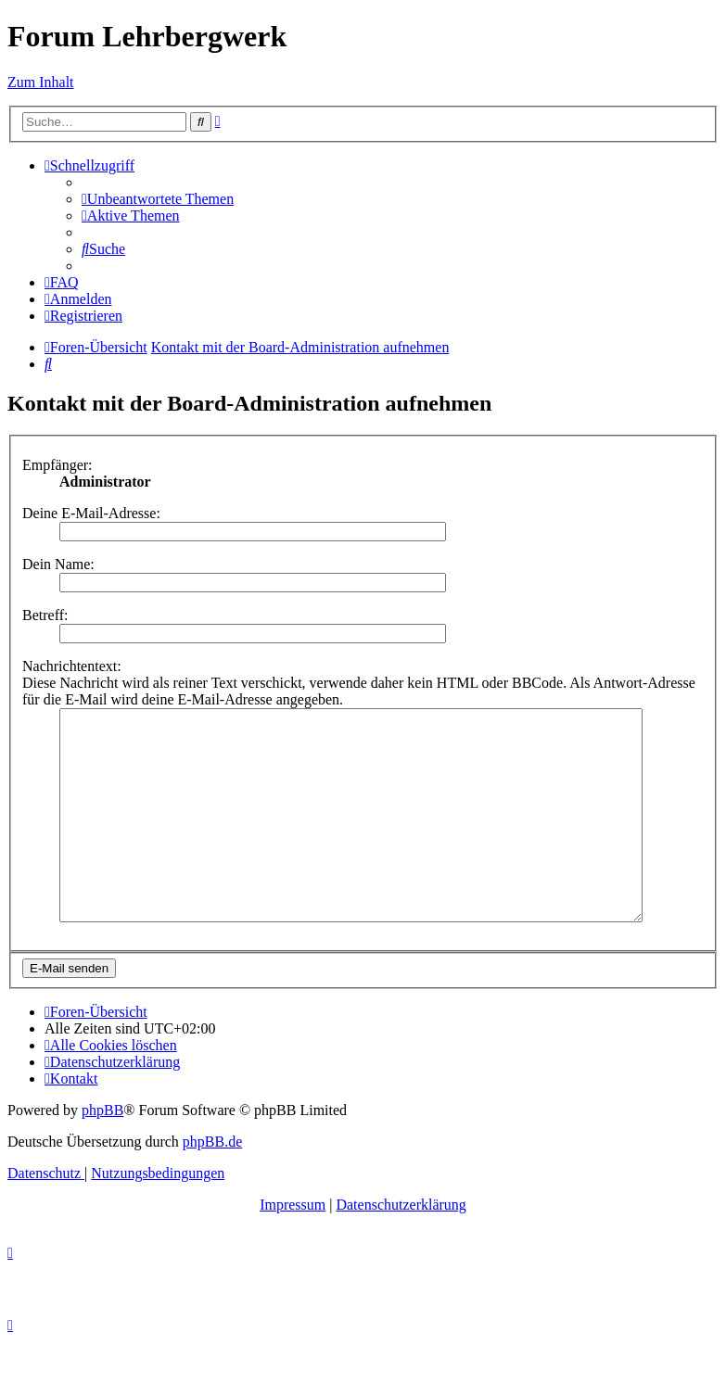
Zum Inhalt (40, 82)
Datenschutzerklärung (400, 1246)
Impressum (292, 1246)
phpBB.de (212, 1183)
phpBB (102, 1152)
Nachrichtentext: (71, 666)
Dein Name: (58, 564)
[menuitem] (158, 199)
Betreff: (45, 615)
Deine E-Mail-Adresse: (91, 513)
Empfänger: (57, 465)
